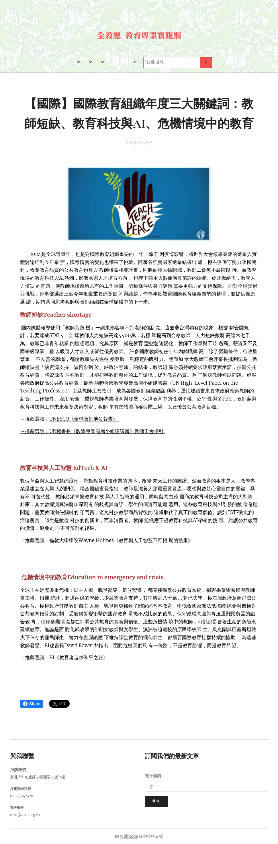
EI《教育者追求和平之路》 (78, 658)
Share (31, 703)
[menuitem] (66, 62)
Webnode (129, 836)
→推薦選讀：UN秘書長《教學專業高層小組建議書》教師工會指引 (92, 431)
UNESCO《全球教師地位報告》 (84, 419)
